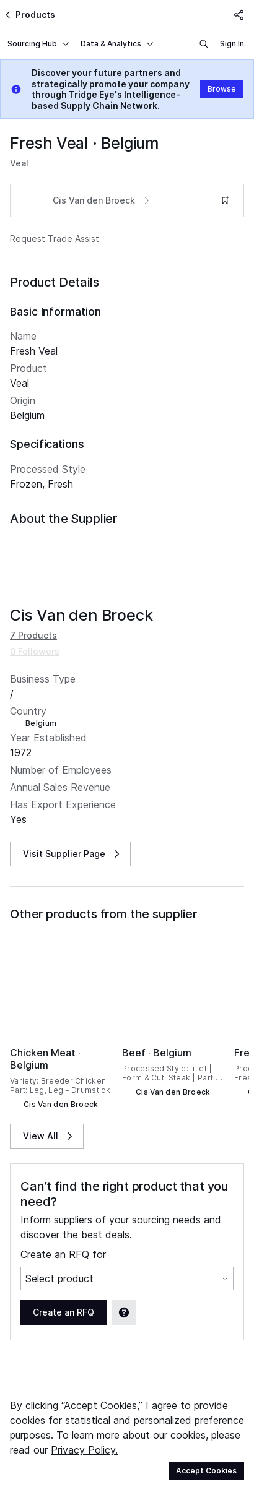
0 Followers (34, 636)
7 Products (33, 620)
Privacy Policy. (84, 1450)
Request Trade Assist (54, 238)
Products (28, 14)
